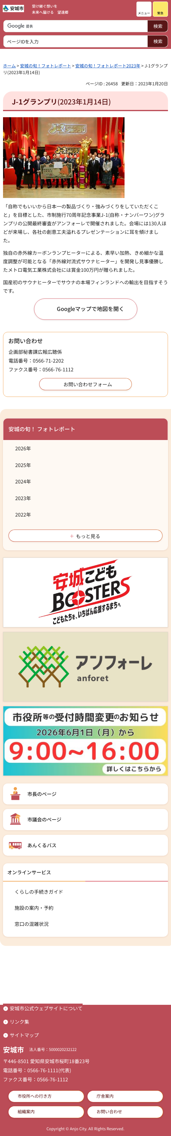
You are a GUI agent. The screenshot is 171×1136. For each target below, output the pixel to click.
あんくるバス (41, 845)
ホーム (9, 66)
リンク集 (19, 1021)
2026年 (23, 448)
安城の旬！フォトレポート (45, 66)
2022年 (23, 514)
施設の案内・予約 (34, 907)
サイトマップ (24, 1035)
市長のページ (41, 793)
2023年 (23, 498)
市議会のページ (44, 819)
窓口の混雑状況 (32, 923)
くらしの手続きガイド (39, 891)
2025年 (23, 465)
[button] (144, 9)
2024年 (23, 481)
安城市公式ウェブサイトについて (46, 1008)
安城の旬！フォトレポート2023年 (107, 66)
